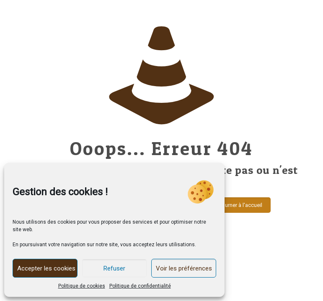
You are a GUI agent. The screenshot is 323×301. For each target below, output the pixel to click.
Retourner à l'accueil (238, 205)
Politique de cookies (81, 286)
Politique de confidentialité (140, 286)
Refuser (114, 268)
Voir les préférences (184, 268)
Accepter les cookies (46, 268)
